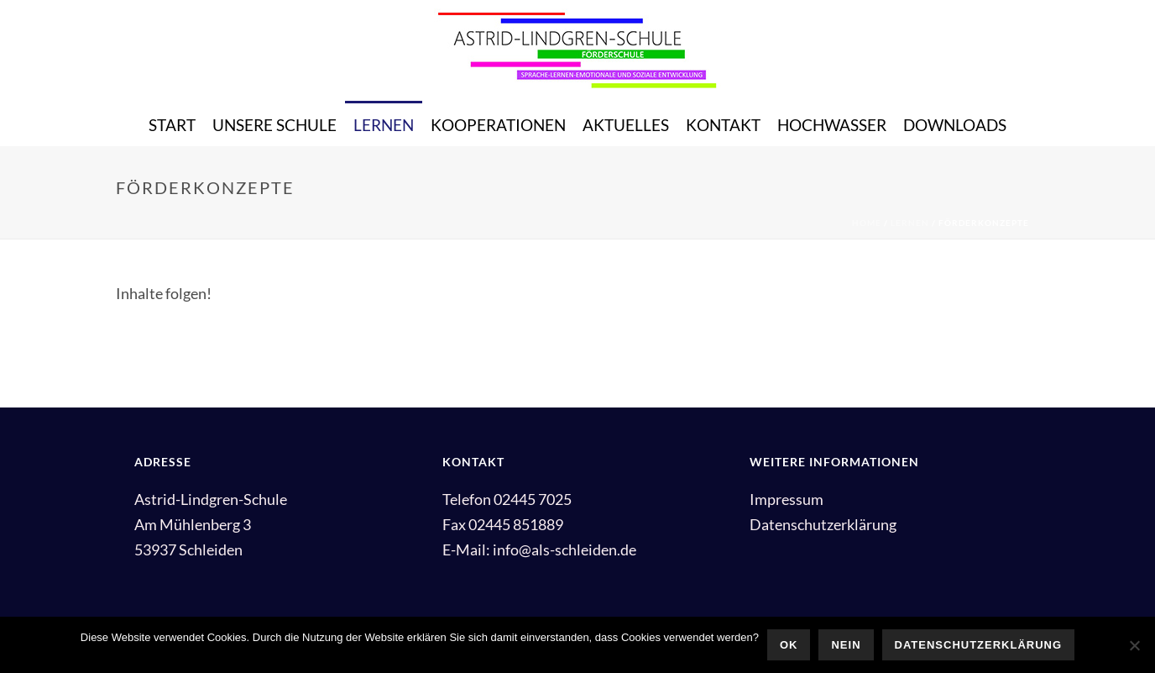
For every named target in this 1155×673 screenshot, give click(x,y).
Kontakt (723, 124)
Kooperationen (498, 124)
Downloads (954, 124)
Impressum (786, 499)
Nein (845, 645)
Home (866, 223)
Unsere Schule (274, 124)
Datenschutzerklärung (823, 524)
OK (789, 645)
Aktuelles (626, 124)
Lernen (383, 124)
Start (172, 124)
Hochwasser (831, 124)
